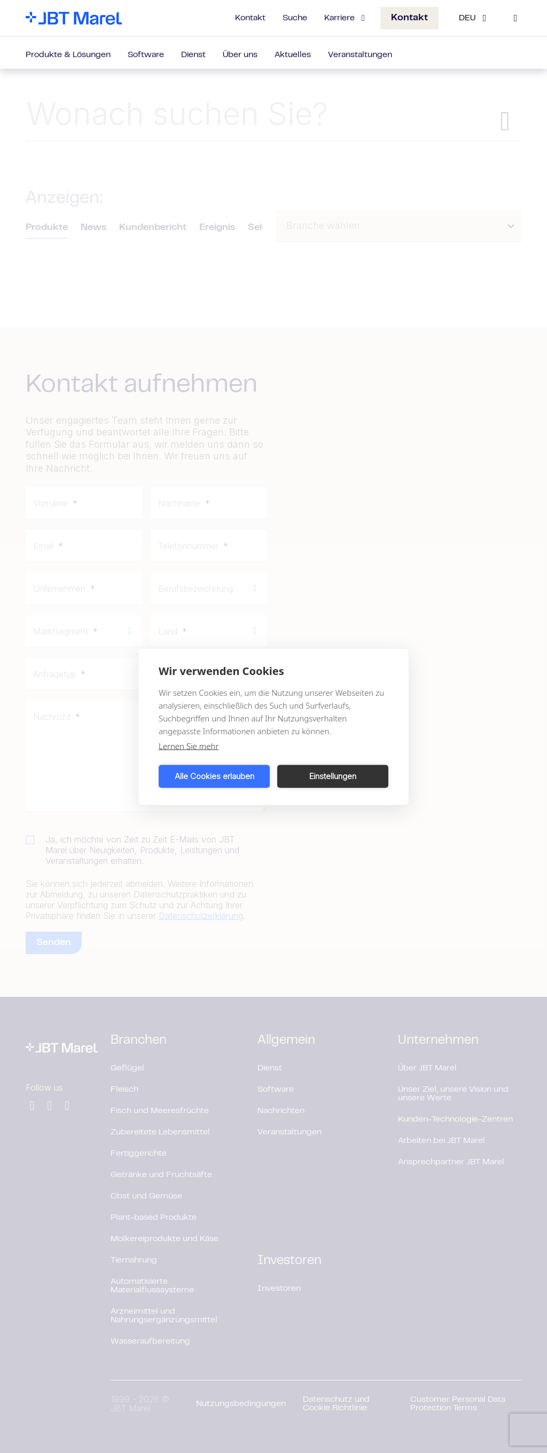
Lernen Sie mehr (188, 745)
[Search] (515, 18)
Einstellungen (332, 776)
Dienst (193, 55)
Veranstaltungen (360, 55)
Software (146, 55)
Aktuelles (293, 55)
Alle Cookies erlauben (214, 776)
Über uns (240, 55)
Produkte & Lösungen (68, 55)
